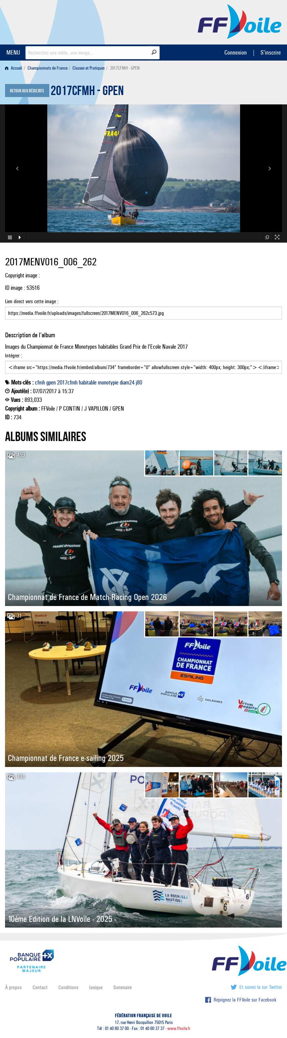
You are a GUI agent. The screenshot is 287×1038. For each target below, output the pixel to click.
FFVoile (239, 21)
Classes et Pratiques (88, 68)
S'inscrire (271, 52)
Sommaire (122, 987)
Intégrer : (143, 363)
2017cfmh (67, 382)
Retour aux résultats (27, 91)
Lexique (96, 987)
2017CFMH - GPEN (87, 92)
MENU (13, 52)
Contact (40, 987)
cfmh (40, 382)
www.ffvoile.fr (178, 1028)
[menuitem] (15, 68)
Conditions (68, 987)
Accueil (13, 68)
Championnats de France (47, 68)
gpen (51, 382)
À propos (13, 987)
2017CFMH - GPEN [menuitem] (124, 68)
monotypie (108, 382)
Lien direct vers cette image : (143, 309)
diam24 (127, 382)
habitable (88, 382)
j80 (139, 382)
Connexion (235, 52)
